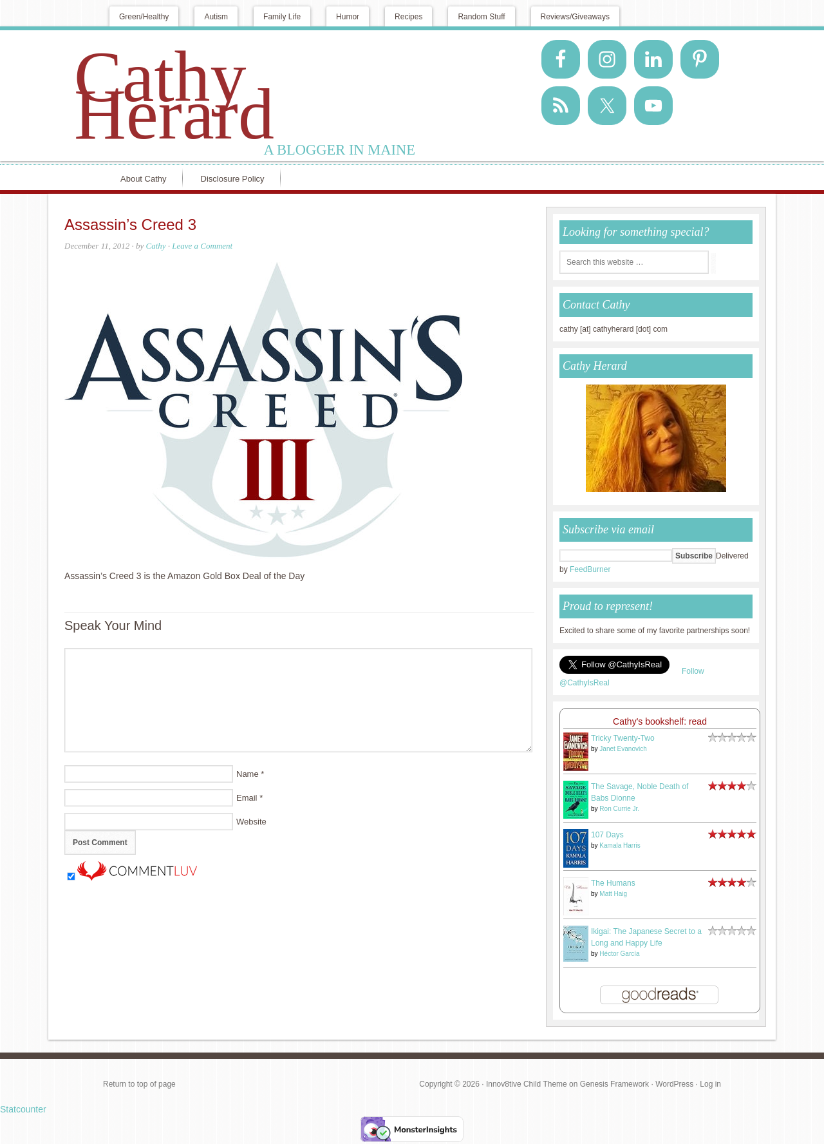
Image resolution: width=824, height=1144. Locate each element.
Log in (710, 1084)
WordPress (674, 1084)
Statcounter (23, 1109)
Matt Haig (613, 893)
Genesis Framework (614, 1084)
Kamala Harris (619, 845)
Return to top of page (139, 1084)
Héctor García (619, 953)
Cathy (155, 246)
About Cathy (143, 179)
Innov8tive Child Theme (526, 1084)
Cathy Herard (174, 95)
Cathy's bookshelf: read (660, 721)
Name (247, 774)
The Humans (613, 883)
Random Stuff (481, 16)
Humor (347, 16)
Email (247, 798)
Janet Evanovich (622, 748)
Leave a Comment (202, 246)
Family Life (282, 16)
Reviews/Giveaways (575, 16)
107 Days (607, 834)
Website (251, 821)
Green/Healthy (144, 16)
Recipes (408, 16)
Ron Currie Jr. (619, 808)
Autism (216, 16)
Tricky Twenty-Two (623, 738)
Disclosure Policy (233, 179)
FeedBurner (590, 569)
